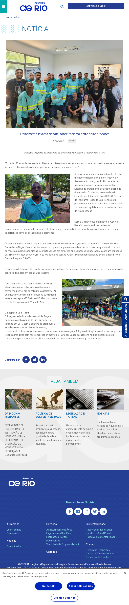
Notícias (16, 17)
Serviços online (96, 6)
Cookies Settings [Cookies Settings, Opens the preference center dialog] (65, 597)
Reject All (48, 586)
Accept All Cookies (81, 586)
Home (8, 17)
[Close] (125, 573)
